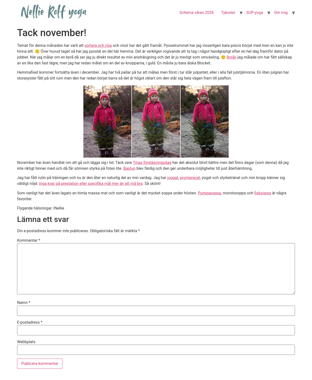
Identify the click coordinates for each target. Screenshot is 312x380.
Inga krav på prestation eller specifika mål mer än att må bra (90, 183)
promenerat (190, 177)
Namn (23, 303)
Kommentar (28, 240)
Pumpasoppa (209, 193)
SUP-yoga (254, 12)
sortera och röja (98, 45)
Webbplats (26, 342)
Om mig (281, 12)
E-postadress (29, 322)
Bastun (129, 168)
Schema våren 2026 (196, 12)
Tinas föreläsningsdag (152, 162)
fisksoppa (262, 193)
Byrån (231, 57)
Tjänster (228, 12)
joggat (172, 177)
